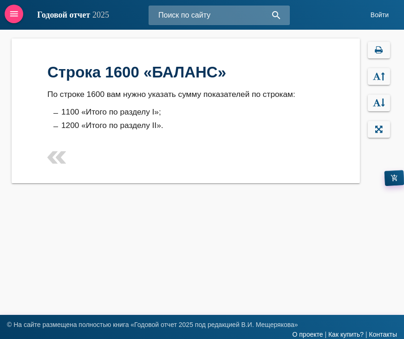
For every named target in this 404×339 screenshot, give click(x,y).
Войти (380, 15)
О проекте (307, 334)
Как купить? (346, 334)
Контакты (383, 334)
